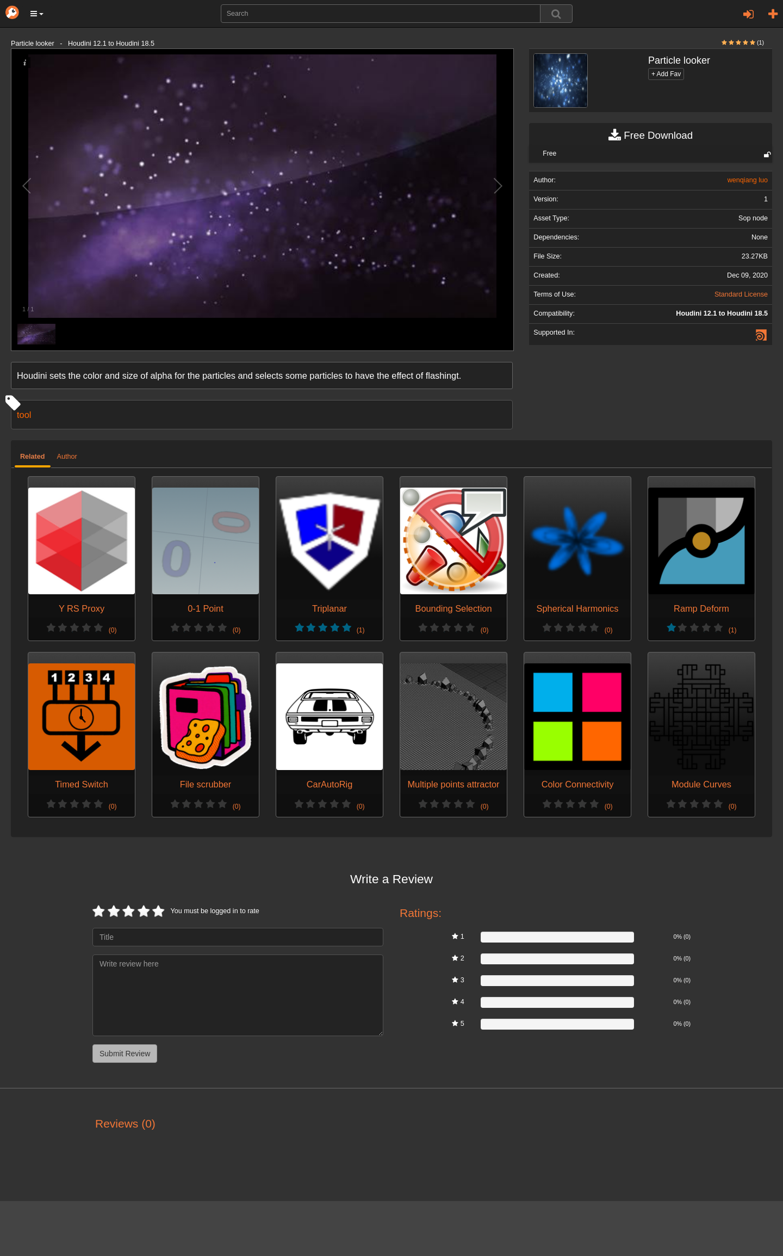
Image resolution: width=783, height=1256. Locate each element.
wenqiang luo (748, 180)
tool (24, 415)
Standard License (741, 294)
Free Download (650, 135)
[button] (37, 13)
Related (32, 456)
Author (67, 456)
